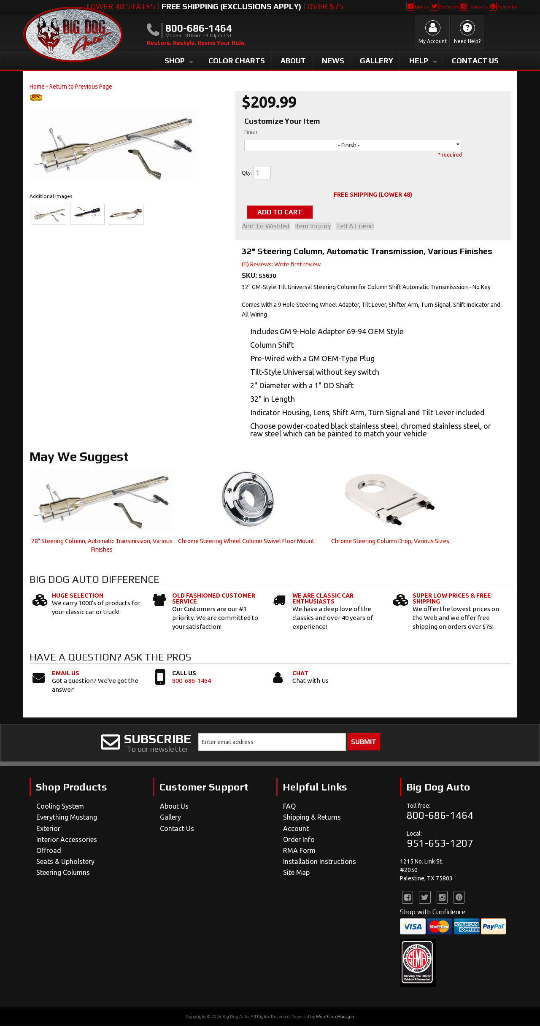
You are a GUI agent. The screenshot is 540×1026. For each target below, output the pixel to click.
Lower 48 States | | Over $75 (214, 6)
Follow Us (444, 7)
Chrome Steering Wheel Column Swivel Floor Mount (246, 541)
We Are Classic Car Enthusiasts (323, 599)
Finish (250, 132)
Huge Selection (77, 596)
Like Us (417, 7)
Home (37, 86)
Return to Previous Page (80, 86)
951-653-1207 (440, 843)
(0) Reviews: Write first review (281, 264)
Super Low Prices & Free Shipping (452, 599)
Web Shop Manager (335, 1017)
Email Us (65, 674)
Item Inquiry (314, 226)
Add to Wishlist (266, 226)
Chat (300, 674)
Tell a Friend (358, 226)
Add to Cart (284, 212)
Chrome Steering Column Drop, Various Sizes (390, 541)
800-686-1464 (191, 681)
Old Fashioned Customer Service (213, 599)
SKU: (250, 276)
